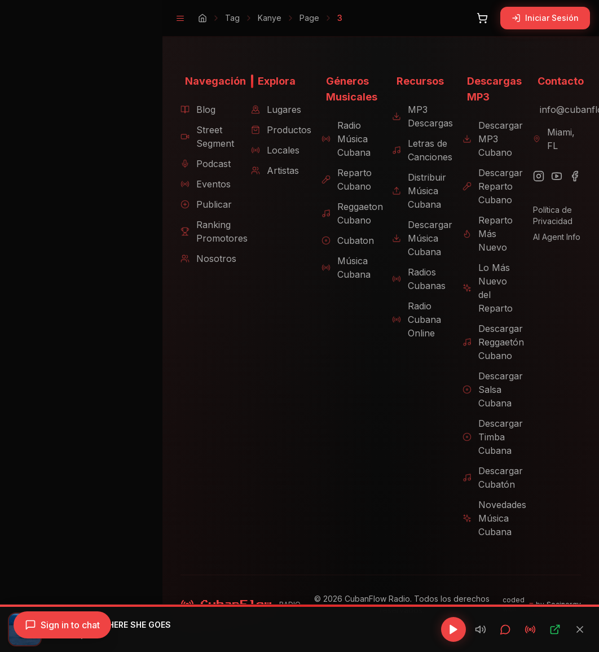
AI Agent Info (554, 237)
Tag (214, 18)
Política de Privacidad (550, 215)
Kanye (251, 18)
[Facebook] (572, 176)
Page (291, 18)
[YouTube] (554, 176)
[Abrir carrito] (482, 18)
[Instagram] (535, 176)
